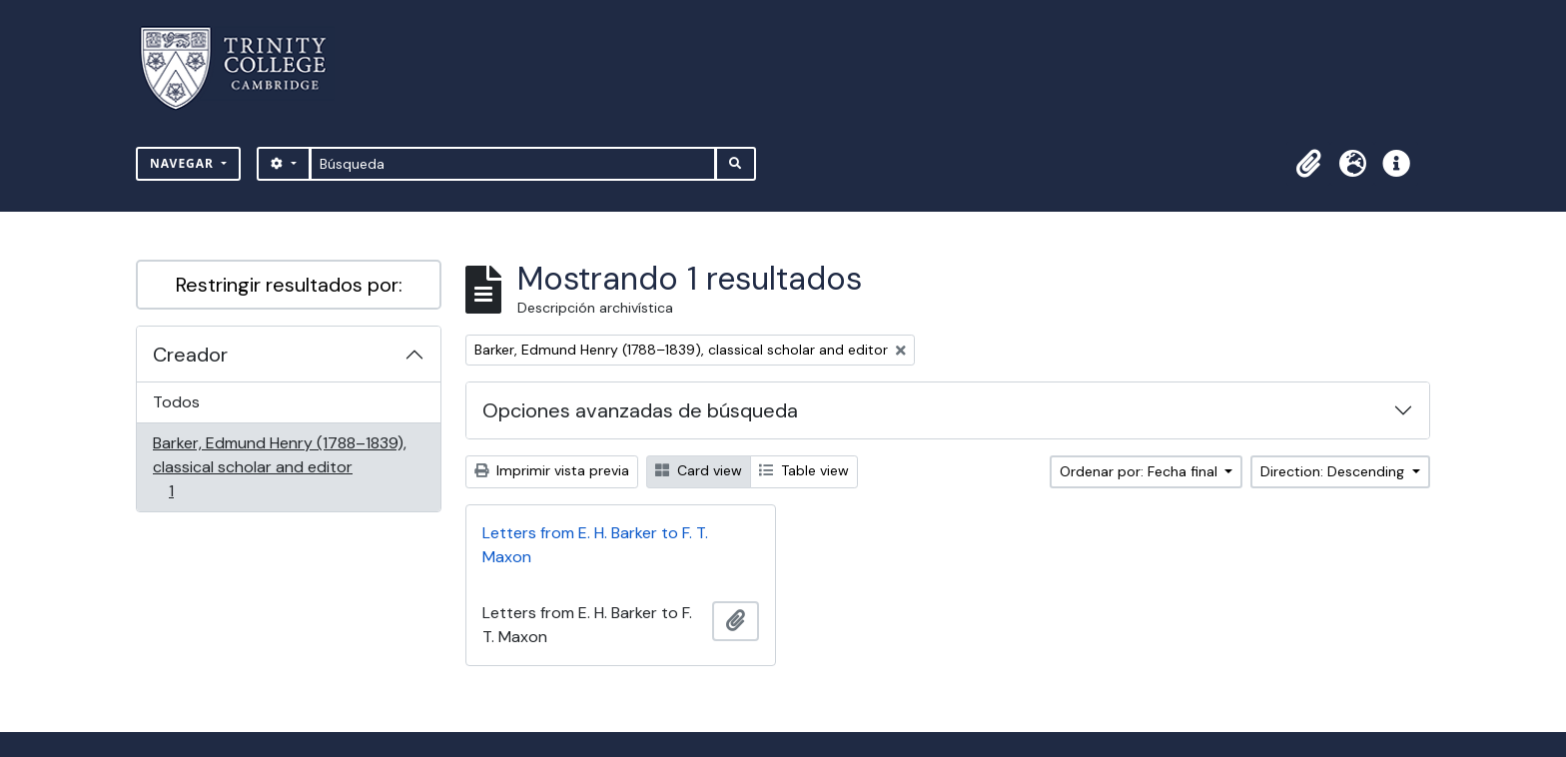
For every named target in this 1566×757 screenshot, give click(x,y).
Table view (804, 470)
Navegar (184, 163)
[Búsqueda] (513, 164)
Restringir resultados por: (289, 285)
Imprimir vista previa (551, 470)
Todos (176, 401)
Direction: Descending (1334, 471)
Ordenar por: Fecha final (1140, 471)
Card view (698, 470)
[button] (1308, 164)
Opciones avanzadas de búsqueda (640, 410)
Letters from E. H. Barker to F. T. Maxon (595, 544)
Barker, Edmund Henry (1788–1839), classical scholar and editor (279, 466)
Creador (190, 355)
